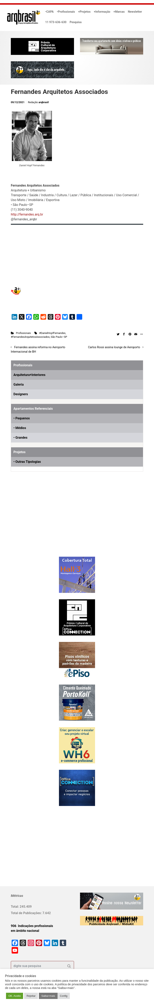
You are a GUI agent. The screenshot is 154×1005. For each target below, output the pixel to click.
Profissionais (23, 333)
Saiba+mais (48, 995)
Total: (15, 907)
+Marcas (119, 11)
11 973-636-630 (56, 22)
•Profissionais (66, 11)
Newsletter (135, 11)
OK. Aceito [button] (14, 995)
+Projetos (84, 11)
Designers (20, 394)
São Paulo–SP (59, 336)
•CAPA (49, 11)
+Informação (102, 11)
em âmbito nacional (25, 931)
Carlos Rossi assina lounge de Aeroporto (114, 347)
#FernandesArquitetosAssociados (30, 336)
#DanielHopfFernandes (52, 333)
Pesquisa (75, 22)
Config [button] (64, 995)
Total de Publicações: (27, 913)
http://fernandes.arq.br (27, 214)
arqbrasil (43, 102)
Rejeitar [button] (30, 995)
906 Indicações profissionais (32, 926)
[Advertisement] (36, 521)
